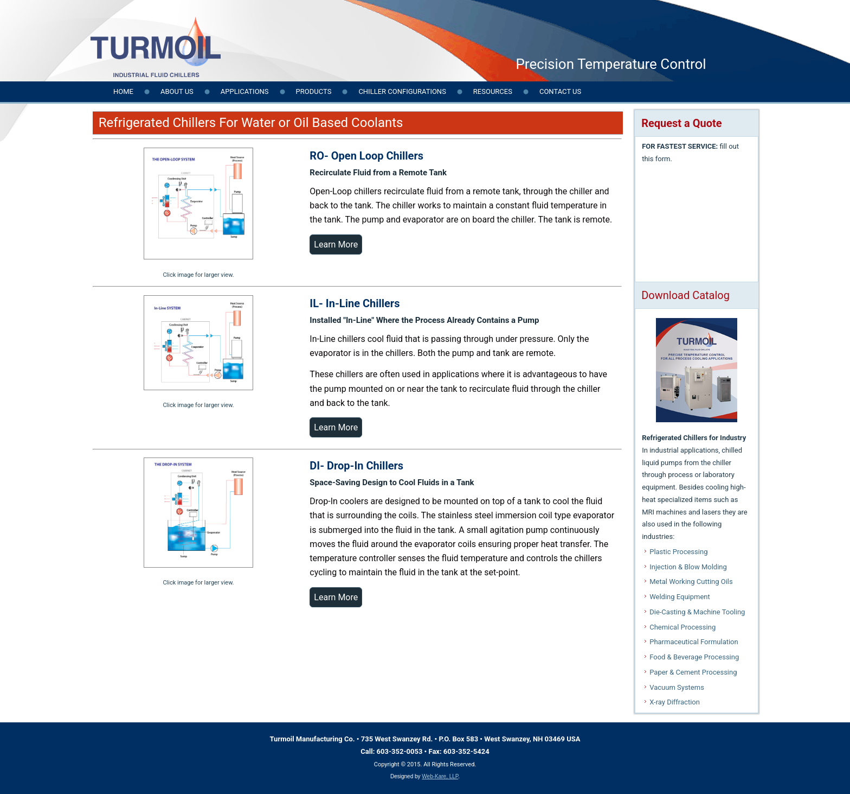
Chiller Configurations (402, 91)
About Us (177, 91)
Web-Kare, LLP (440, 776)
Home (123, 91)
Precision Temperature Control (611, 64)
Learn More (336, 244)
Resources (492, 91)
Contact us (560, 91)
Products (314, 91)
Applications (245, 91)
